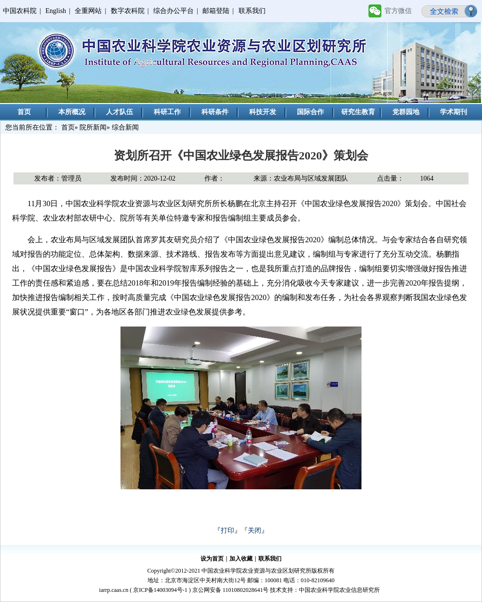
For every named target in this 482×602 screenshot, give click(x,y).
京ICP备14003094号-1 (160, 590)
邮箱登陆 (215, 10)
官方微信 (398, 10)
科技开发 (262, 112)
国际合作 (310, 112)
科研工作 (167, 112)
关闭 (254, 530)
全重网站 (88, 10)
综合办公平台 (173, 10)
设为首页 (212, 558)
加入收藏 (241, 558)
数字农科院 (128, 10)
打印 (227, 530)
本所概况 (71, 112)
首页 (24, 112)
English (55, 10)
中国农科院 (20, 10)
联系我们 (252, 10)
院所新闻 (93, 127)
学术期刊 (453, 112)
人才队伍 (119, 112)
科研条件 (214, 112)
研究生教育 (358, 112)
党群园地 (405, 112)
